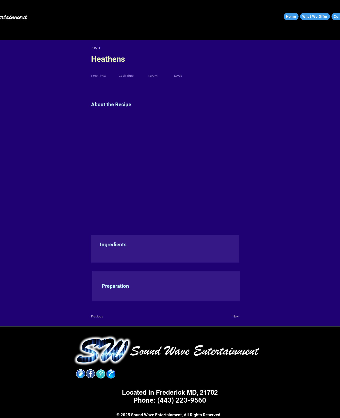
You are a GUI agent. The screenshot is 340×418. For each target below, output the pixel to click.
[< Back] (104, 48)
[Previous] (104, 316)
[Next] (229, 316)
